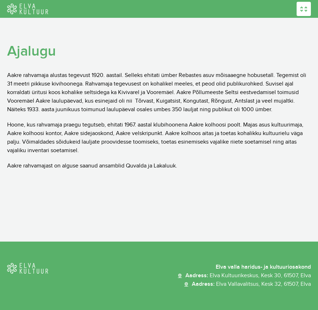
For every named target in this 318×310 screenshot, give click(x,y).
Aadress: (248, 276)
